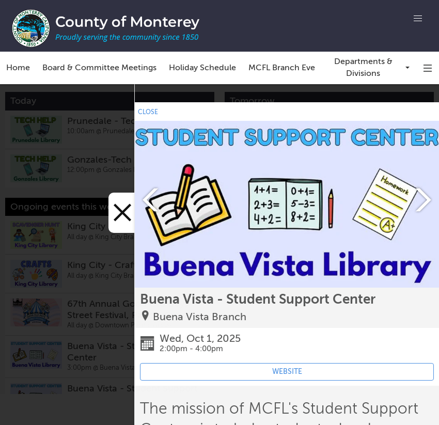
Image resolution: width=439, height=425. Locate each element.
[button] (417, 18)
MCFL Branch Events (287, 67)
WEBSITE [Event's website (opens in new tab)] (287, 371)
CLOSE (148, 112)
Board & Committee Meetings (99, 67)
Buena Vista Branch (199, 317)
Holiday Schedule (202, 67)
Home (18, 67)
